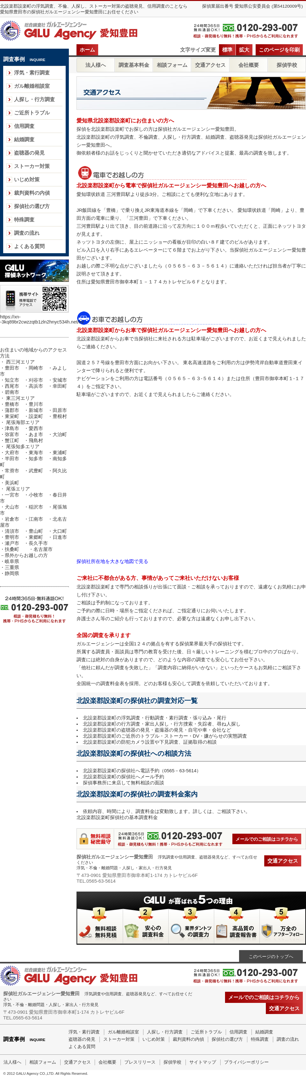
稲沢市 (36, 507)
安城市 (60, 380)
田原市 (60, 410)
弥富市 (12, 434)
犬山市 (12, 507)
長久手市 (38, 543)
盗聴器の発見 (29, 153)
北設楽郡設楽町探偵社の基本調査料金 (117, 817)
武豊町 (36, 470)
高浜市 (36, 386)
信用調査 (24, 126)
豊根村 (60, 416)
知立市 (12, 380)
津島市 (12, 428)
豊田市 (12, 368)
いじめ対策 (27, 179)
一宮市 (12, 494)
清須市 (12, 531)
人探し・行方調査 (34, 99)
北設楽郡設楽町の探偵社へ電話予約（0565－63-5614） (142, 770)
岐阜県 (12, 561)
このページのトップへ (271, 956)
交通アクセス (210, 65)
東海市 (36, 452)
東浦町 (60, 452)
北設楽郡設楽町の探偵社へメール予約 (123, 776)
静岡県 (12, 573)
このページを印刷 (279, 49)
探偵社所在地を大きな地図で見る (112, 561)
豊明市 (12, 537)
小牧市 (36, 494)
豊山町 (36, 531)
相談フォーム (172, 65)
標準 (227, 49)
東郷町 (36, 537)
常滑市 (12, 470)
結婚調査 (24, 139)
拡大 (244, 49)
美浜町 (12, 482)
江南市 (36, 519)
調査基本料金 (134, 65)
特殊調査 (24, 219)
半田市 (14, 458)
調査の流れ (27, 233)
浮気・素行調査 (32, 72)
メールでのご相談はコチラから (267, 839)
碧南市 (12, 392)
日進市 (60, 537)
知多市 (36, 458)
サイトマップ (202, 1062)
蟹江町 (12, 440)
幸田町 (60, 386)
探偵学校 (287, 65)
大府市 (12, 452)
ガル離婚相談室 (32, 86)
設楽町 (36, 416)
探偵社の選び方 (32, 206)
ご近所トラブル (32, 112)
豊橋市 (12, 404)
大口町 (60, 531)
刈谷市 (36, 380)
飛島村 (36, 440)
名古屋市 (43, 549)
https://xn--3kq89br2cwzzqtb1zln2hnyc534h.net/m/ (42, 319)
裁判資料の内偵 (32, 193)
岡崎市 (36, 368)
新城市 (36, 410)
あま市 (36, 434)
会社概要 (248, 65)
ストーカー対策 (32, 166)
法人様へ (95, 65)
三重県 (12, 567)
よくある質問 (29, 246)
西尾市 (12, 386)
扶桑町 (12, 549)
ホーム (87, 49)
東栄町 (12, 416)
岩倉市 (12, 519)
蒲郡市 (12, 410)
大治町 (60, 434)
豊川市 (36, 404)
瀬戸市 (12, 543)
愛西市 (36, 428)
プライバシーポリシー (246, 1062)
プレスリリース (140, 1062)
